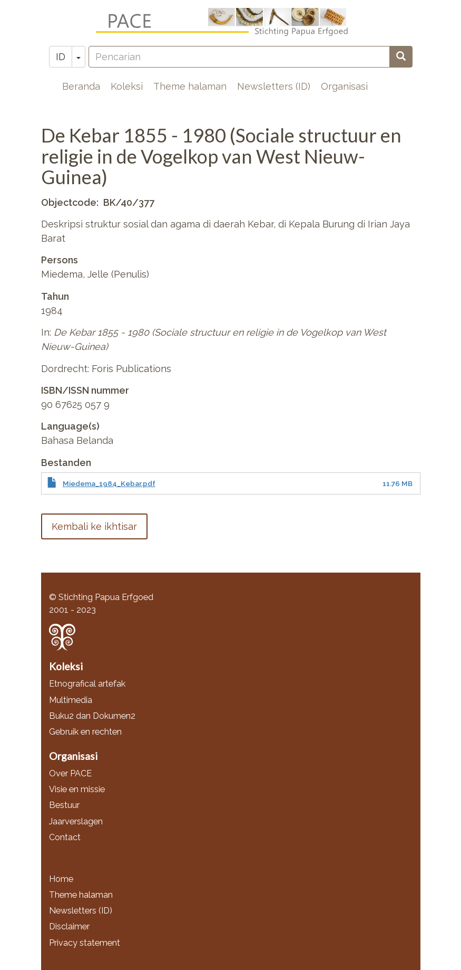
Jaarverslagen (76, 821)
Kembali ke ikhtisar (94, 526)
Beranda (81, 86)
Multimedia (70, 700)
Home (61, 879)
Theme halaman (190, 86)
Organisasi (344, 86)
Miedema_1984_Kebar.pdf (109, 483)
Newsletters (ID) (273, 86)
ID (60, 56)
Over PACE (70, 773)
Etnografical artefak (87, 684)
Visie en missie (77, 789)
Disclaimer (69, 926)
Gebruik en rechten (85, 732)
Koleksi (127, 86)
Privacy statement (84, 943)
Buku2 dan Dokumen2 (92, 716)
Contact (65, 837)
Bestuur (64, 805)
